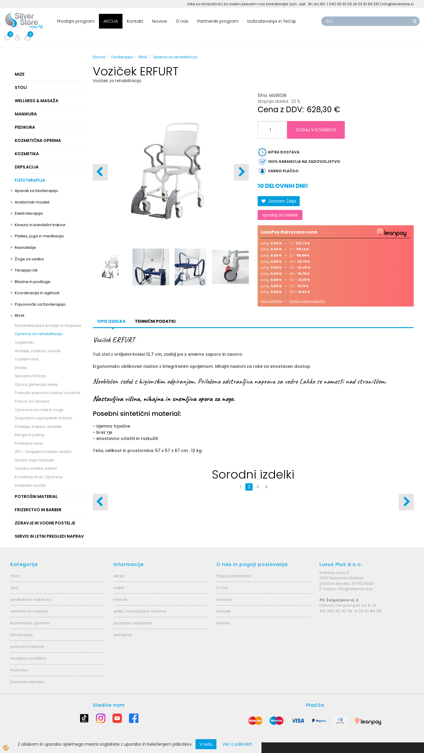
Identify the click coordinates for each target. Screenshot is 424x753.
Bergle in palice (29, 435)
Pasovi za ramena (32, 401)
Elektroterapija (29, 213)
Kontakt (135, 21)
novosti (120, 599)
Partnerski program (217, 21)
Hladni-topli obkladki (34, 460)
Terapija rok (26, 270)
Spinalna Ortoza (30, 376)
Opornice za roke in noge (39, 410)
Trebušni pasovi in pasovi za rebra (47, 392)
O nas (182, 21)
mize (14, 576)
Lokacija (224, 599)
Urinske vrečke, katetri (36, 468)
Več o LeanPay (272, 301)
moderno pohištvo (28, 658)
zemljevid (122, 635)
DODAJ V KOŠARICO (316, 130)
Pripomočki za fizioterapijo (40, 304)
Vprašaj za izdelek (280, 215)
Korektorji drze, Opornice (39, 477)
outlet (118, 587)
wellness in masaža (29, 611)
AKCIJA (110, 21)
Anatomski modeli (32, 202)
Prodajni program (76, 21)
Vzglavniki (24, 342)
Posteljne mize (29, 443)
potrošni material (27, 646)
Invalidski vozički (30, 485)
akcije (119, 576)
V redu (206, 744)
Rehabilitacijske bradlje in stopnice (48, 325)
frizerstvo (19, 670)
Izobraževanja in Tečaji (271, 21)
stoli (14, 587)
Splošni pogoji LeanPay (307, 301)
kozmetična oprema (29, 623)
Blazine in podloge (32, 281)
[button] (241, 172)
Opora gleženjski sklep (36, 384)
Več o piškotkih (237, 744)
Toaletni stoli (27, 359)
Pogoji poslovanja (233, 576)
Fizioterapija (122, 56)
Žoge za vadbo (29, 259)
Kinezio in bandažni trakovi (40, 225)
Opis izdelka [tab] (111, 321)
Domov (99, 56)
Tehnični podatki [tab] (155, 321)
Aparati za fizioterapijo (36, 190)
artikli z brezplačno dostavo (139, 611)
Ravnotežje (25, 247)
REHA (19, 315)
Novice (159, 21)
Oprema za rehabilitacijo (39, 334)
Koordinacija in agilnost (37, 293)
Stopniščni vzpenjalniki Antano (43, 418)
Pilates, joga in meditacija (39, 236)
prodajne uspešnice (133, 623)
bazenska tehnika (27, 682)
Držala (21, 367)
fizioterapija (21, 635)
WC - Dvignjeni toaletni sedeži (43, 451)
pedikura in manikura (30, 599)
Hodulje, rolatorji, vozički (38, 351)
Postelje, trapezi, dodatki (38, 426)
